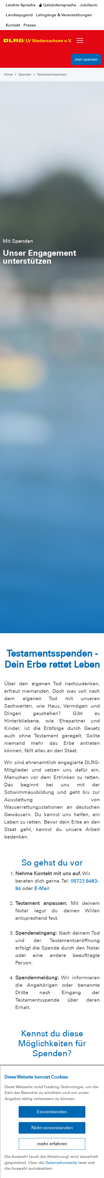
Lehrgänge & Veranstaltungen (64, 15)
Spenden (24, 74)
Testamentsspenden (52, 74)
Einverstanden (52, 1111)
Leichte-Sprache (20, 5)
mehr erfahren (52, 1143)
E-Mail (41, 888)
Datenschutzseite (61, 1162)
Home (8, 74)
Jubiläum (88, 5)
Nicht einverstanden (52, 1127)
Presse (30, 25)
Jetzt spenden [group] (86, 59)
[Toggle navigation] (79, 40)
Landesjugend (19, 15)
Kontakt (13, 25)
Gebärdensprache (57, 5)
